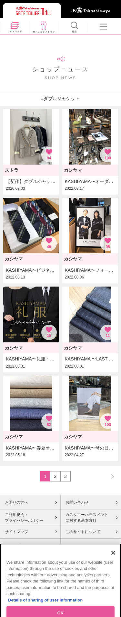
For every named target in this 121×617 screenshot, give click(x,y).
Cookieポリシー (18, 545)
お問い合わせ (77, 502)
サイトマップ (16, 532)
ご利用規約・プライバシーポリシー (24, 517)
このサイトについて (83, 532)
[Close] (113, 558)
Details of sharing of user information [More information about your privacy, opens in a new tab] (45, 604)
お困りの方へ (16, 502)
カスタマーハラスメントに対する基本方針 (87, 517)
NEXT (109, 476)
